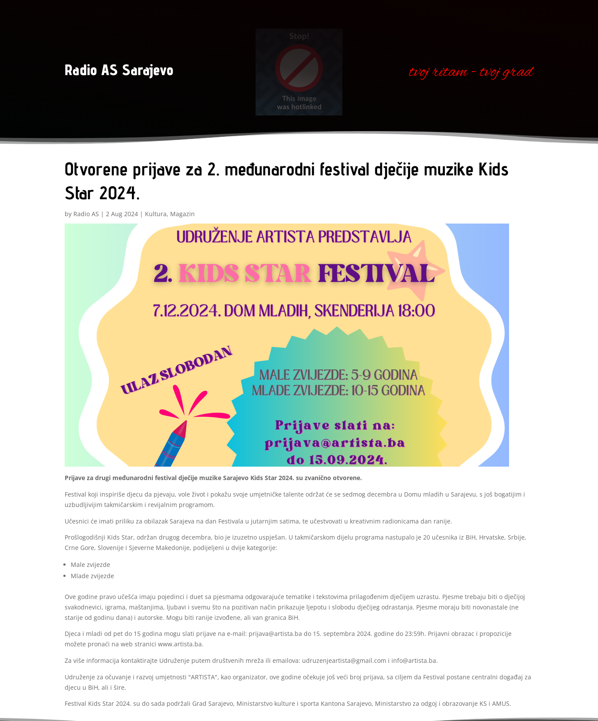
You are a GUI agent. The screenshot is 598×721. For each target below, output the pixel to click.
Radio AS (86, 214)
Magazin (182, 214)
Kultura (156, 214)
